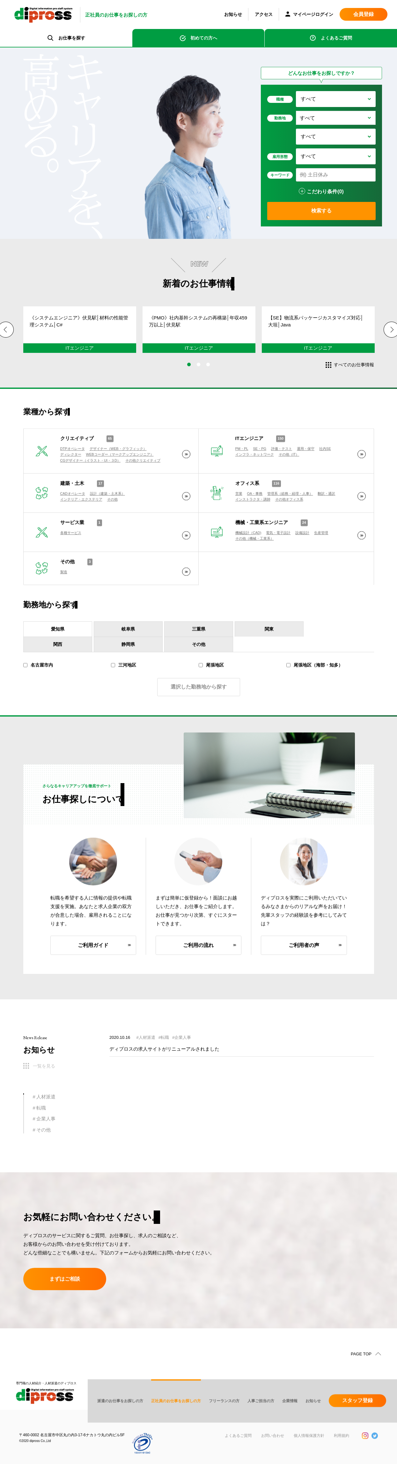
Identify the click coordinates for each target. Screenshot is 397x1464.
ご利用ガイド (93, 962)
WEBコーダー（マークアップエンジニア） (120, 478)
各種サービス (70, 556)
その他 (112, 523)
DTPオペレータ (72, 472)
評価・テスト (281, 472)
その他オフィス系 (289, 523)
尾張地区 (211, 676)
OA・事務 (255, 517)
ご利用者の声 (304, 962)
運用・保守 (305, 472)
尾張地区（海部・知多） (314, 676)
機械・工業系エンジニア (261, 545)
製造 (63, 595)
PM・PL (241, 472)
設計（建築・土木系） (107, 517)
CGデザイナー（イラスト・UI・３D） (90, 484)
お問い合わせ (272, 1456)
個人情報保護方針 (309, 1456)
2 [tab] (198, 371)
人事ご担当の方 (260, 1421)
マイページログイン (309, 14)
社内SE (325, 472)
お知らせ (233, 14)
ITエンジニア (249, 461)
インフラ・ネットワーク (254, 478)
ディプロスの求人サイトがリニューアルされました (164, 1052)
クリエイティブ (77, 461)
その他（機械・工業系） (254, 562)
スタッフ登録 (357, 1421)
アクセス (264, 14)
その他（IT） (289, 478)
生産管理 (321, 556)
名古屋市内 (38, 676)
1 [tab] (189, 371)
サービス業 (72, 545)
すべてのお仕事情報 (354, 364)
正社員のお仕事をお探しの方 (176, 1421)
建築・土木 (72, 506)
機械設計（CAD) (248, 556)
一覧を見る (44, 1065)
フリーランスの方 (224, 1421)
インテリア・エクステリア (81, 523)
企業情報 (290, 1421)
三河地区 (123, 676)
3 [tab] (208, 371)
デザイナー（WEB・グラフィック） (118, 472)
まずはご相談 (64, 1282)
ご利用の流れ (198, 962)
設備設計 (302, 556)
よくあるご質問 (336, 37)
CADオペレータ (72, 517)
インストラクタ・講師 (252, 523)
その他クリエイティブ (142, 484)
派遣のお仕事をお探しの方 (120, 1421)
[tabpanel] (78, 336)
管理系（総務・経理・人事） (290, 517)
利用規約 (341, 1456)
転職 (41, 1107)
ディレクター (70, 478)
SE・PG (259, 472)
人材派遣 (45, 1096)
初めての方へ (203, 37)
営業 (238, 517)
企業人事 (45, 1118)
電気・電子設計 (278, 556)
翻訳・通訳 (326, 517)
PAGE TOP (361, 1374)
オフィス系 (247, 506)
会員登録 (363, 14)
